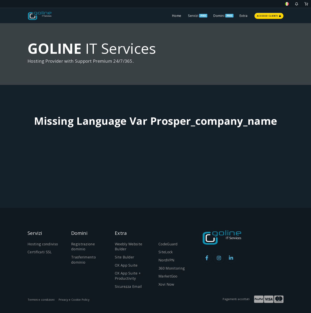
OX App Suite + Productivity (128, 276)
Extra (243, 15)
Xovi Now (166, 284)
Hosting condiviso (43, 244)
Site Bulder (124, 257)
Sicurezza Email (128, 286)
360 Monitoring (171, 268)
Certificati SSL (40, 252)
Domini (218, 15)
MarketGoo (168, 276)
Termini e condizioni (41, 299)
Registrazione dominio (83, 247)
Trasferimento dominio (84, 260)
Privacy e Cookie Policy (74, 299)
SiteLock (165, 252)
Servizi (193, 15)
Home (176, 15)
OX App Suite (126, 265)
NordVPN (166, 260)
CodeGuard (168, 244)
